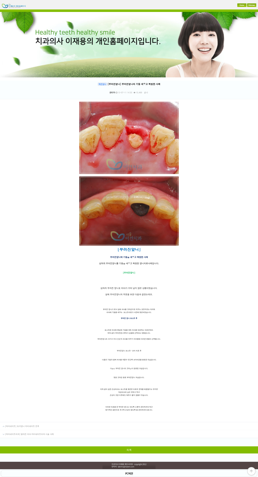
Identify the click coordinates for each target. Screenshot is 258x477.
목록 (128, 450)
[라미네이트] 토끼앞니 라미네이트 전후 (19, 424)
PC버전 (129, 473)
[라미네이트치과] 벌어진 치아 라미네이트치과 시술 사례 (27, 432)
